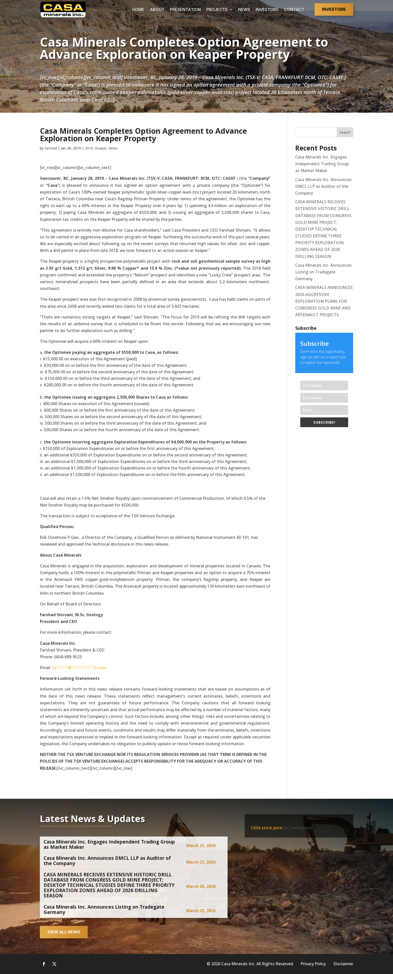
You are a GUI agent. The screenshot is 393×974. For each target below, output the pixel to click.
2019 (89, 148)
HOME (138, 9)
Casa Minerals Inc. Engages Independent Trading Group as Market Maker (322, 163)
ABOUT (157, 9)
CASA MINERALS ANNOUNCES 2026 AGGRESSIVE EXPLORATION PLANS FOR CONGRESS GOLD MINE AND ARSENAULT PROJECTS (324, 301)
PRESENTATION (185, 9)
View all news (63, 931)
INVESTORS (267, 9)
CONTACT (294, 9)
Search (344, 132)
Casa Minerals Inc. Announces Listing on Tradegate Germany (323, 271)
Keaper (101, 148)
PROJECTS (217, 9)
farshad (51, 148)
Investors (334, 9)
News (113, 148)
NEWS (244, 9)
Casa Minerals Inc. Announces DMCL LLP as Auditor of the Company (323, 186)
